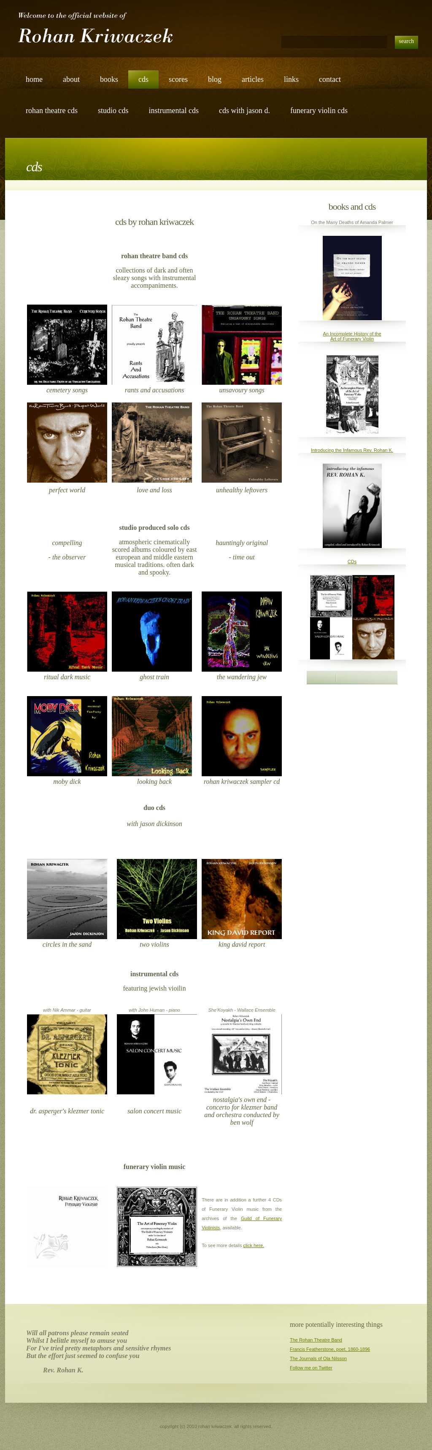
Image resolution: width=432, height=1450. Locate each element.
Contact (330, 79)
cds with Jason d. (244, 110)
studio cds (113, 110)
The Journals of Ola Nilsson (318, 1358)
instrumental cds (173, 110)
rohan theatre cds (52, 110)
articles (253, 79)
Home (34, 79)
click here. (254, 1245)
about (71, 79)
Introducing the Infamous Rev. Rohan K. (352, 450)
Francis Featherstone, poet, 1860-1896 (330, 1349)
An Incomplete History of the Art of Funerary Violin (352, 336)
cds (143, 79)
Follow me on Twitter (311, 1367)
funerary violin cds (319, 110)
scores (178, 79)
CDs (352, 561)
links (291, 79)
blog (214, 79)
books (109, 79)
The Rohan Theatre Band (316, 1339)
